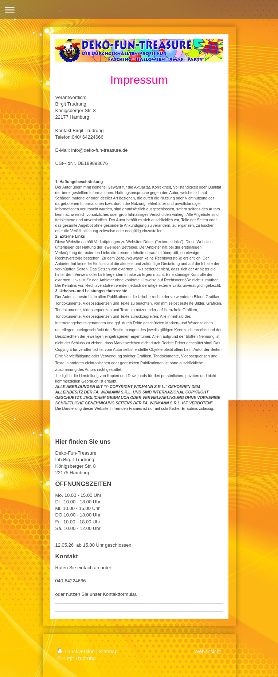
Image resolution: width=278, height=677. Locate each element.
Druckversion (76, 651)
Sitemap (108, 651)
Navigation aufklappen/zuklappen (139, 9)
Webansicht (208, 651)
